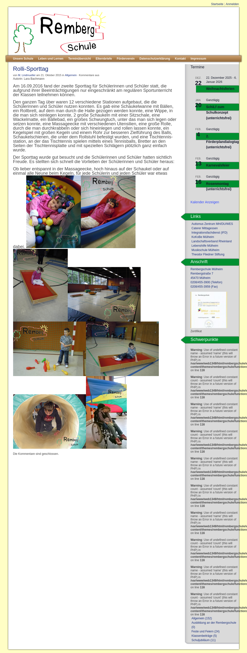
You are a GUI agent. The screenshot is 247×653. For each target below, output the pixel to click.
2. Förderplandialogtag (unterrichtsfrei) (222, 141)
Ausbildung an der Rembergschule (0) (214, 625)
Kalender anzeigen (205, 202)
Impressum (198, 58)
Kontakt (180, 58)
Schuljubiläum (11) (204, 640)
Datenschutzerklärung (154, 58)
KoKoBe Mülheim (203, 237)
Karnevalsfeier (218, 165)
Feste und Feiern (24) (206, 631)
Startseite (217, 4)
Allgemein (71, 75)
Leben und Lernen (50, 58)
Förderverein (126, 58)
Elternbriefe (104, 58)
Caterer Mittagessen (205, 228)
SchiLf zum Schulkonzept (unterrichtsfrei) (218, 112)
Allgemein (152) (202, 618)
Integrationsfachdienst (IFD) (210, 232)
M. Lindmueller (26, 75)
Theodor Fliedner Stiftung (208, 254)
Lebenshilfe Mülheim (205, 245)
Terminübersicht (79, 58)
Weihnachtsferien (220, 89)
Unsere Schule (23, 58)
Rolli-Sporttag (30, 68)
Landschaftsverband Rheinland (212, 241)
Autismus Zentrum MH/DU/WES (212, 224)
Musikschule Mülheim (206, 250)
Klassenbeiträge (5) (204, 635)
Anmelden (232, 4)
